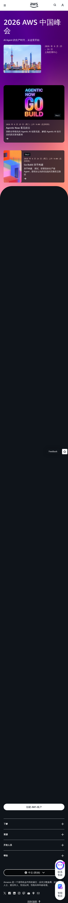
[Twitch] (24, 893)
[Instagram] (19, 893)
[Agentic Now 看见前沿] (34, 114)
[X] (5, 893)
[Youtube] (28, 893)
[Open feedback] (64, 451)
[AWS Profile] (63, 5)
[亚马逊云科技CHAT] (60, 865)
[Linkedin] (14, 893)
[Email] (38, 893)
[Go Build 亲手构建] (34, 166)
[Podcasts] (33, 893)
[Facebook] (9, 893)
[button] (34, 807)
